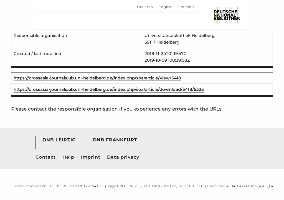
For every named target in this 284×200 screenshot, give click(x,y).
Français (186, 7)
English (166, 7)
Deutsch (145, 7)
